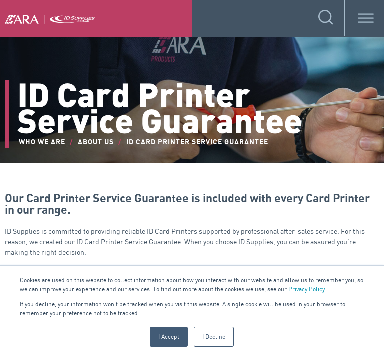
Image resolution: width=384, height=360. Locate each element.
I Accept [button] (169, 336)
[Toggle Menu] (366, 18)
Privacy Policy (306, 289)
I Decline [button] (214, 336)
